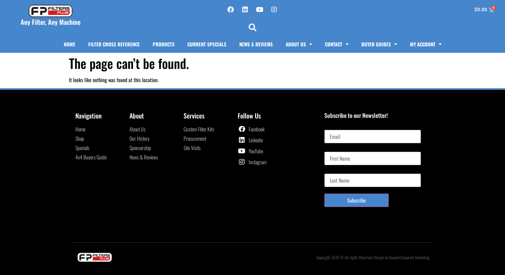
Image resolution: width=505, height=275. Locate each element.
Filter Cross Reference (114, 44)
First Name (334, 149)
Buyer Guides (379, 44)
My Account (426, 44)
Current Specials (206, 44)
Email (329, 127)
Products (164, 44)
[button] (252, 27)
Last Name (334, 171)
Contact (336, 44)
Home (69, 44)
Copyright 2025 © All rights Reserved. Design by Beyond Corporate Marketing (373, 257)
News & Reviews (256, 44)
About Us (299, 44)
